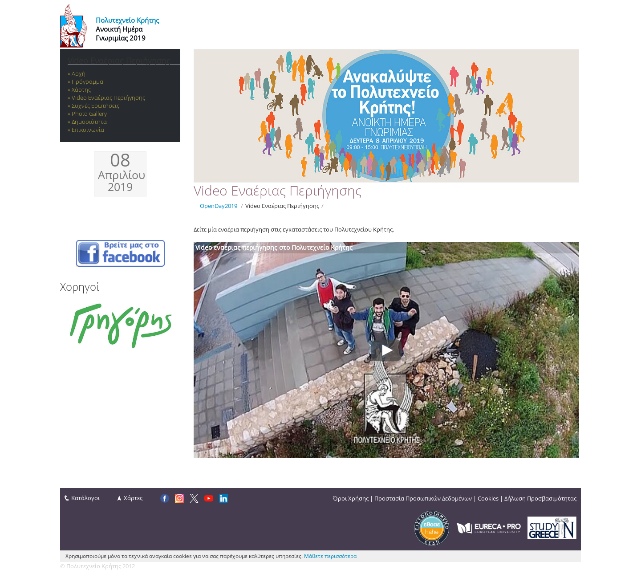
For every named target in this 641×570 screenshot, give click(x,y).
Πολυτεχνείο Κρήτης (127, 20)
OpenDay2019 (218, 206)
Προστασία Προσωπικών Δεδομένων (423, 498)
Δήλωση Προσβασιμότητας (540, 498)
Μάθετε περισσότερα (330, 556)
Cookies (488, 498)
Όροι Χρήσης (351, 498)
